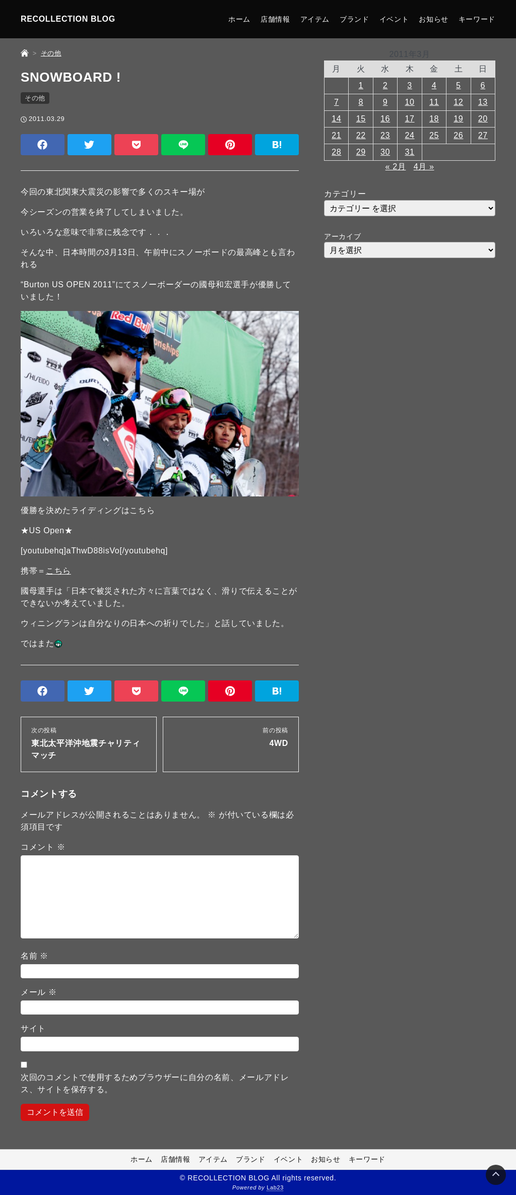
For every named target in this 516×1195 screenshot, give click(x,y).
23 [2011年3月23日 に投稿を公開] (385, 135)
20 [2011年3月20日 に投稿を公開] (483, 118)
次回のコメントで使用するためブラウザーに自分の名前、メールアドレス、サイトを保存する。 (155, 1083)
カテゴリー (345, 194)
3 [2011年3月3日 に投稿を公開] (409, 85)
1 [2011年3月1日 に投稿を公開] (360, 85)
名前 (34, 956)
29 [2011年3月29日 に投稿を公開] (361, 152)
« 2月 (395, 166)
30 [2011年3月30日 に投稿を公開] (385, 152)
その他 (35, 98)
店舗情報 (275, 19)
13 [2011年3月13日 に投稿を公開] (483, 102)
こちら (58, 571)
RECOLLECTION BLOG (68, 19)
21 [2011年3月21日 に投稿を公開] (336, 135)
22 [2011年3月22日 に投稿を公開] (361, 135)
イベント (394, 19)
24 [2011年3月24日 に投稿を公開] (409, 135)
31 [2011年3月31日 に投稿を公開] (409, 152)
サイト (33, 1028)
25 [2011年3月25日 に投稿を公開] (434, 135)
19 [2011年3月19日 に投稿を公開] (458, 118)
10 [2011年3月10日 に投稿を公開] (409, 102)
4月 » (424, 166)
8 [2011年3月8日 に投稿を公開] (360, 102)
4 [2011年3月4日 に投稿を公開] (434, 85)
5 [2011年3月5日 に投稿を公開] (458, 85)
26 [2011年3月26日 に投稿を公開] (458, 135)
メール (39, 992)
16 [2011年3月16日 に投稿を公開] (385, 118)
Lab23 (275, 1188)
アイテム (315, 19)
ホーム (239, 19)
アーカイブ (342, 236)
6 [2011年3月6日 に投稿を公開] (483, 85)
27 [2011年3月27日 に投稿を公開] (483, 135)
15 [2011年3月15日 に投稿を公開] (361, 118)
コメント (43, 847)
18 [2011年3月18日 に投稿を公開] (434, 118)
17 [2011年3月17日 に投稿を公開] (409, 118)
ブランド (354, 19)
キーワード (477, 19)
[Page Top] (496, 1175)
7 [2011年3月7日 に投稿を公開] (336, 102)
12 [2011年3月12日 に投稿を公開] (458, 102)
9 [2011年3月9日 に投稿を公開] (385, 102)
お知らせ (433, 19)
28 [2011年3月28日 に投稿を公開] (336, 152)
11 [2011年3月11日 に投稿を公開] (434, 102)
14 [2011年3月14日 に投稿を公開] (336, 118)
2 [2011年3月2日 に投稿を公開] (385, 85)
